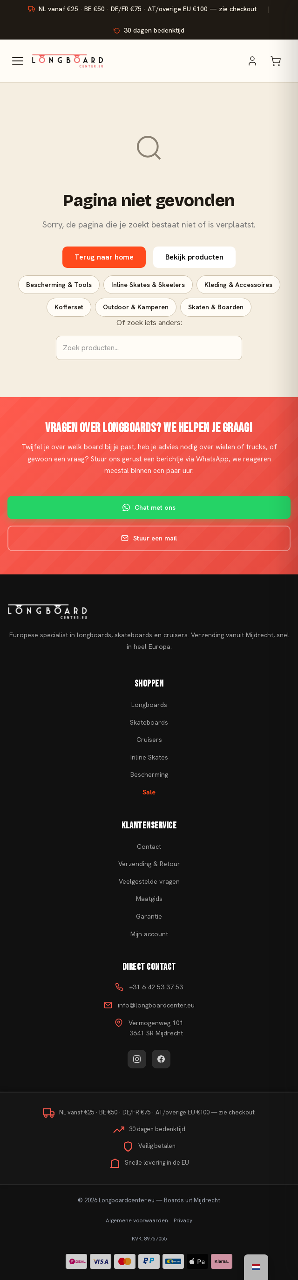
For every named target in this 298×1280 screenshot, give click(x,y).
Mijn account (149, 934)
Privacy (183, 1220)
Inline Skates (149, 757)
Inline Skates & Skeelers (148, 284)
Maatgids (149, 898)
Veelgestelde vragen (149, 881)
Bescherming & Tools (59, 284)
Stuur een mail (149, 538)
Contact (149, 846)
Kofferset (68, 307)
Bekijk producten (194, 257)
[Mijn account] (257, 61)
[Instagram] (137, 1059)
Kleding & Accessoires (238, 284)
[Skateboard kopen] (149, 611)
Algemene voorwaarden (137, 1220)
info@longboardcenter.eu (156, 1005)
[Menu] (17, 61)
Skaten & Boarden (216, 307)
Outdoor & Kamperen (136, 307)
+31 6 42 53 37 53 (156, 987)
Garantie (149, 916)
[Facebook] (161, 1059)
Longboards (149, 704)
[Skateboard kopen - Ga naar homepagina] (67, 61)
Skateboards (149, 722)
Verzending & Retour (149, 864)
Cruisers (149, 739)
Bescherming (149, 774)
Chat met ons (149, 507)
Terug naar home (104, 257)
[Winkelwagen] (280, 61)
